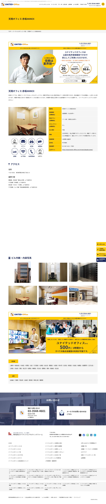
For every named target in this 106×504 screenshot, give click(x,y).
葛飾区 (44, 368)
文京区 (65, 365)
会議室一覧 (84, 446)
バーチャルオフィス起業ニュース (53, 449)
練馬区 (34, 368)
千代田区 (36, 365)
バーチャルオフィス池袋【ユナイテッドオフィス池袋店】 (88, 476)
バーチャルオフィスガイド (15, 458)
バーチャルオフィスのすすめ (15, 455)
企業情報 (70, 4)
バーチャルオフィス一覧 (19, 31)
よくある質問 (75, 4)
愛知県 (31, 380)
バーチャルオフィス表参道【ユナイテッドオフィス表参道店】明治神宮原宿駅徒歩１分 (88, 471)
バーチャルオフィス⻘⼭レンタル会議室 (35, 484)
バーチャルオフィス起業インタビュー (54, 452)
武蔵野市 (84, 365)
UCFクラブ (84, 452)
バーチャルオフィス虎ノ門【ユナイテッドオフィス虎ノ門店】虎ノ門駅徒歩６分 (53, 477)
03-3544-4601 (94, 3)
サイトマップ (77, 497)
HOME (10, 443)
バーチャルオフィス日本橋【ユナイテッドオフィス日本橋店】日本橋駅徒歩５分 (17, 477)
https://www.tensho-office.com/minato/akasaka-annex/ (77, 150)
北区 (31, 365)
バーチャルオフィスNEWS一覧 (53, 455)
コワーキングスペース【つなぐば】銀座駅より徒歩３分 (53, 470)
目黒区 (29, 368)
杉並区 (74, 365)
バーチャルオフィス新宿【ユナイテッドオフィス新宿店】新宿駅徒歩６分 (70, 477)
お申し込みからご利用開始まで (89, 443)
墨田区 (51, 365)
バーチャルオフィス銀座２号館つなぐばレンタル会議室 (88, 484)
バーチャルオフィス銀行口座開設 (53, 446)
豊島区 (52, 368)
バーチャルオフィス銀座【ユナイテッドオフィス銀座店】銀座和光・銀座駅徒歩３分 (70, 471)
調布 (48, 368)
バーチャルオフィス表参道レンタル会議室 (70, 484)
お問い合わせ (54, 497)
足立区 (57, 368)
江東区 (12, 368)
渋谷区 (16, 368)
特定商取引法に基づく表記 (65, 497)
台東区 (41, 365)
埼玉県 (21, 380)
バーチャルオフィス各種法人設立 (53, 443)
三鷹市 (12, 365)
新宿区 (70, 365)
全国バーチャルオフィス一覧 (88, 455)
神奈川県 (36, 380)
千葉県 (16, 380)
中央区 (22, 365)
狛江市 (25, 368)
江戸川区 (90, 365)
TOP (9, 31)
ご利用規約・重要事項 (50, 461)
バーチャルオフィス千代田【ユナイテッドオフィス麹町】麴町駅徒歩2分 (17, 471)
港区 (20, 368)
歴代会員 (65, 4)
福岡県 (41, 380)
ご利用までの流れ (83, 4)
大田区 (55, 365)
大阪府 (26, 380)
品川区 (46, 365)
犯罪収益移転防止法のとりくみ (15, 497)
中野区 (27, 365)
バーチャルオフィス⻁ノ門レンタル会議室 (53, 488)
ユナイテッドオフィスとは (44, 4)
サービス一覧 (53, 4)
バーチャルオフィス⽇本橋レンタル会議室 (35, 488)
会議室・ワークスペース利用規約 (89, 449)
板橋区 (79, 365)
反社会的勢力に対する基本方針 (32, 497)
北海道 (12, 380)
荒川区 (39, 368)
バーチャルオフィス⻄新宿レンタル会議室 (17, 488)
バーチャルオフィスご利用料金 (53, 458)
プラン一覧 (60, 4)
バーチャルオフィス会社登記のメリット (18, 461)
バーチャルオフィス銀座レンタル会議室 (17, 484)
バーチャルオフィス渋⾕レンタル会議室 (53, 484)
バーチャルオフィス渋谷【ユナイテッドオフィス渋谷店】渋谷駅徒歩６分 (35, 477)
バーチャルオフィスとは (14, 449)
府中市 (60, 365)
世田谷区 (17, 365)
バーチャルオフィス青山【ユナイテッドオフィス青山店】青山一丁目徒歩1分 (35, 471)
